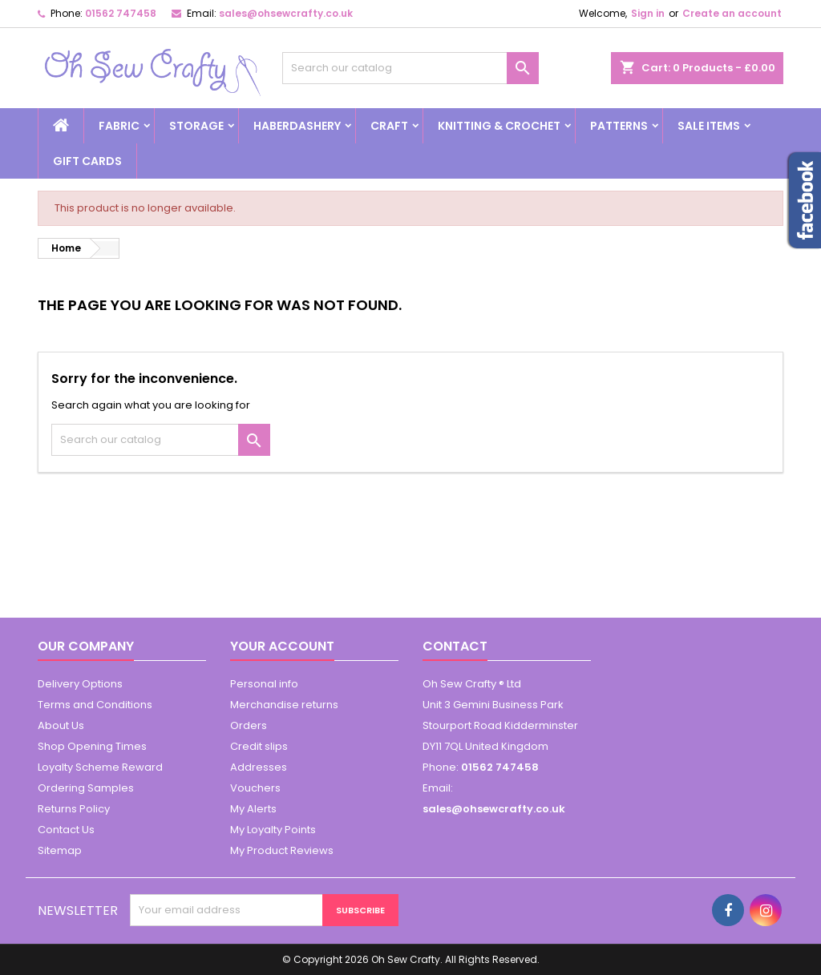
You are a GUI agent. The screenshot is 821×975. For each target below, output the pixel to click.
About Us (61, 725)
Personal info (264, 683)
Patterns (619, 126)
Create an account (732, 13)
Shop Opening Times (92, 746)
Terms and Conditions (95, 704)
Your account (282, 646)
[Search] (410, 68)
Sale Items (708, 126)
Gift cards (87, 161)
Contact (455, 646)
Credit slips (259, 746)
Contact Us (66, 829)
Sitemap (60, 850)
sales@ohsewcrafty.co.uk (286, 13)
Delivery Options (80, 683)
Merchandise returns (284, 704)
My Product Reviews (282, 850)
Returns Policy (74, 808)
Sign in (648, 13)
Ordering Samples (86, 788)
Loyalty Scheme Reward (100, 767)
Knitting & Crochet (499, 126)
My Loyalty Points (273, 829)
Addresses (258, 767)
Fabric (119, 126)
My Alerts (253, 808)
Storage (196, 126)
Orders (248, 725)
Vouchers (255, 788)
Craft (389, 126)
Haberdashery (297, 126)
